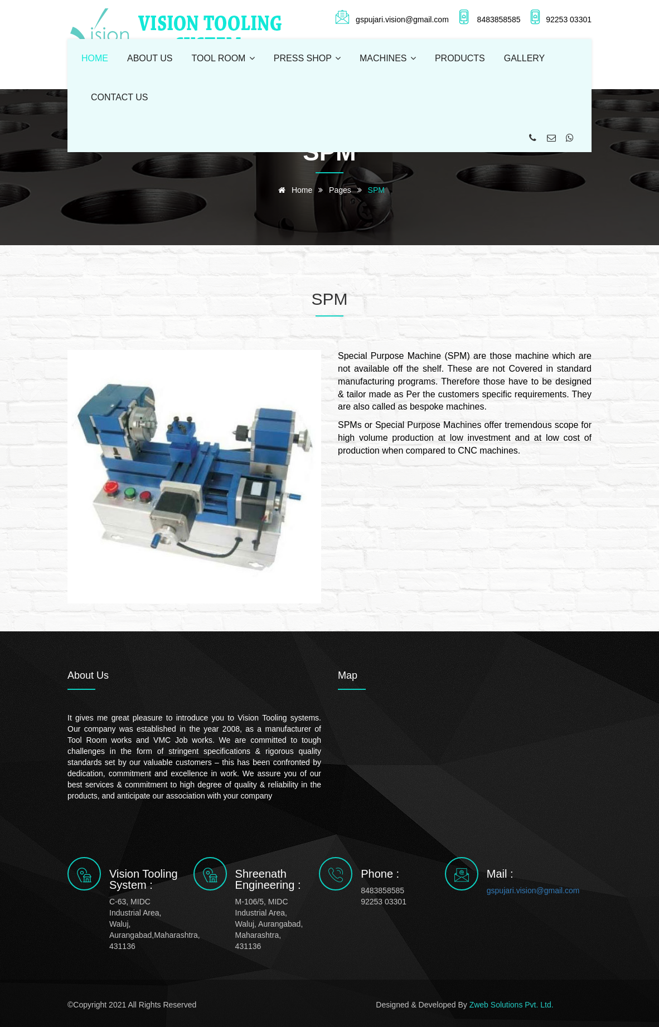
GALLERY (524, 58)
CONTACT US (119, 97)
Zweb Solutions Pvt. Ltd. (511, 1004)
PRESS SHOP (307, 58)
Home (293, 190)
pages (340, 190)
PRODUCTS (460, 58)
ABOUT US (150, 58)
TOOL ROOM (223, 58)
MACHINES (388, 58)
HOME (94, 58)
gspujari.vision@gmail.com (523, 890)
